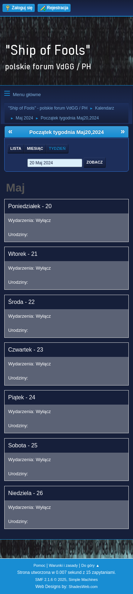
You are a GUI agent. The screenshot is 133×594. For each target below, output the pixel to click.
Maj (15, 187)
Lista (15, 148)
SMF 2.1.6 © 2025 (50, 579)
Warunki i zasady (63, 565)
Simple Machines (83, 579)
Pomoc (39, 565)
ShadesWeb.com (83, 586)
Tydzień (57, 148)
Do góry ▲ (90, 565)
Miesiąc (35, 148)
